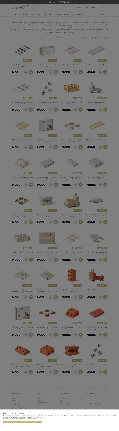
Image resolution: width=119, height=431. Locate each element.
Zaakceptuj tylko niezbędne (11, 422)
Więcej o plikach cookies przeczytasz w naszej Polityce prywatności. (19, 418)
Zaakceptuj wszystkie (35, 422)
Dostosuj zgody (24, 422)
